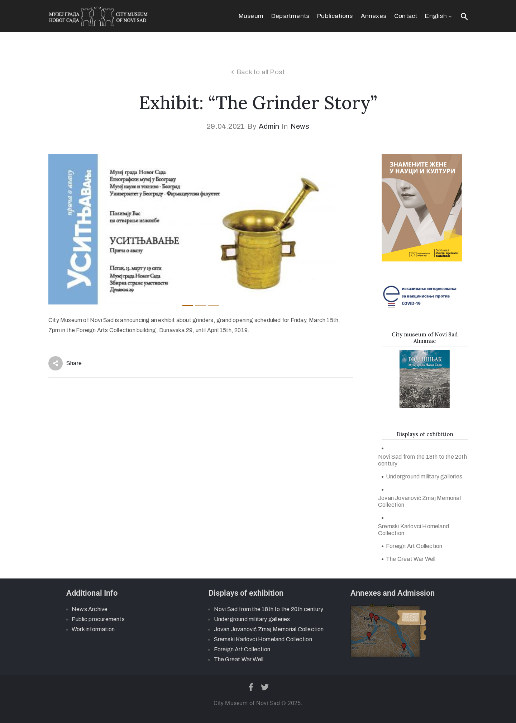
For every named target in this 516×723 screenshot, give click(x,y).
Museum (251, 16)
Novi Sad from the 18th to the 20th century (422, 460)
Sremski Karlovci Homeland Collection (413, 529)
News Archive (90, 609)
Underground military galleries (424, 476)
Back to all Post (260, 72)
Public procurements (98, 619)
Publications (335, 16)
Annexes (373, 16)
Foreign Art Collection (414, 546)
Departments (290, 16)
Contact (405, 16)
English (439, 16)
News (300, 126)
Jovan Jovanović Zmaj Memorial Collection (419, 501)
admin (269, 126)
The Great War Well (411, 559)
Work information (93, 629)
